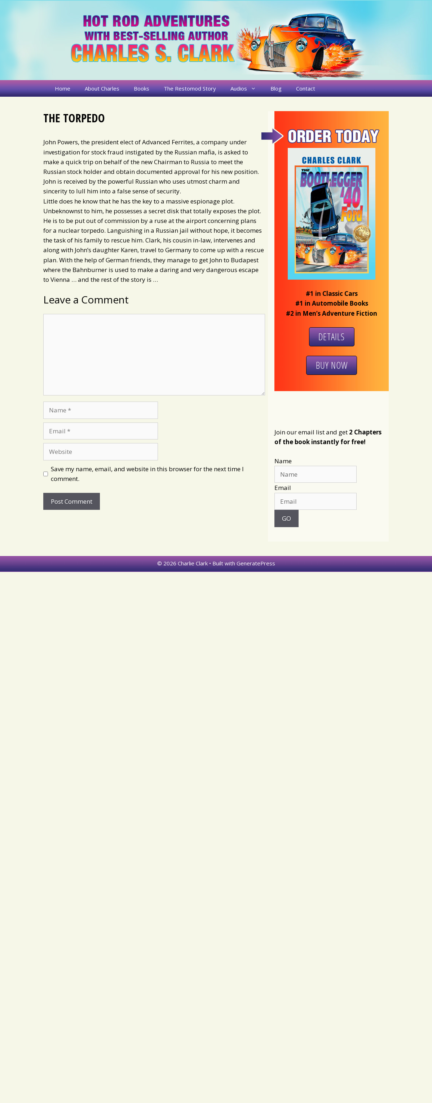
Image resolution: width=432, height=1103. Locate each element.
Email (282, 487)
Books (141, 88)
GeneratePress (256, 563)
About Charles (102, 88)
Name (283, 461)
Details (331, 337)
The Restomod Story (190, 88)
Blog (276, 88)
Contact (305, 88)
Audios (246, 88)
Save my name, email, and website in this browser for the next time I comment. (147, 474)
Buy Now (332, 365)
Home (62, 88)
